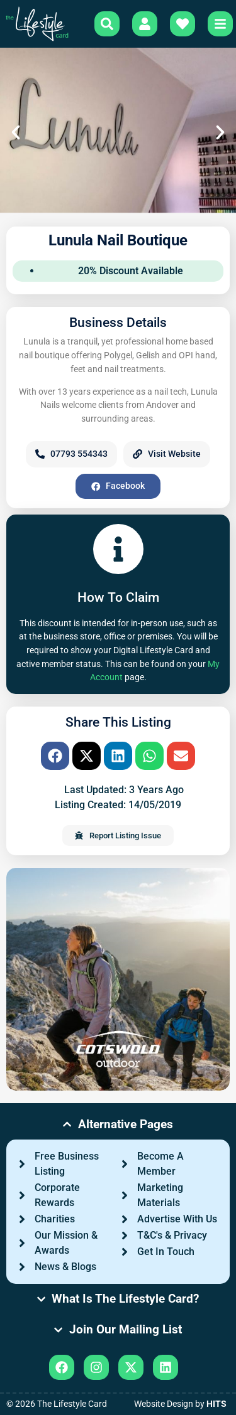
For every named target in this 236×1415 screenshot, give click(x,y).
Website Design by (180, 1404)
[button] (15, 132)
